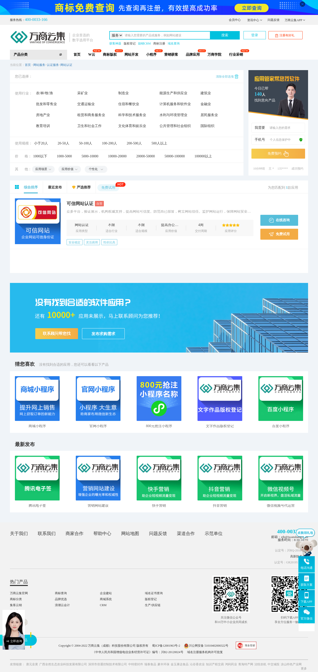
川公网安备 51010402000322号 (206, 645)
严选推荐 (84, 187)
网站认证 (66, 65)
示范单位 (214, 533)
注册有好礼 (284, 35)
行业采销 (236, 54)
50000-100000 (174, 156)
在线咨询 (279, 220)
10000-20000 (117, 156)
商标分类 (16, 599)
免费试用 (110, 186)
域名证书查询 (154, 593)
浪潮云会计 (62, 605)
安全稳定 (74, 242)
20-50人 (63, 143)
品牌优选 (61, 599)
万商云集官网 (19, 593)
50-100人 (85, 143)
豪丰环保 (163, 664)
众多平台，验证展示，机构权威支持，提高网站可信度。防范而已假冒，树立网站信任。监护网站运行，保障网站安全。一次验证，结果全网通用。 (160, 211)
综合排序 (31, 187)
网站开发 (131, 54)
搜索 (224, 35)
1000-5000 (64, 156)
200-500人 (134, 143)
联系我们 (47, 533)
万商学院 (214, 54)
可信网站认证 (85, 203)
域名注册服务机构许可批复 (205, 652)
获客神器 (115, 43)
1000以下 (40, 156)
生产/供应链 (152, 605)
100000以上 (203, 156)
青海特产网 (245, 664)
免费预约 (278, 154)
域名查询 (174, 43)
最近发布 (55, 187)
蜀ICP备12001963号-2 (166, 645)
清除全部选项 (227, 77)
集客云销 (16, 605)
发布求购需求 (103, 334)
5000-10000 (89, 156)
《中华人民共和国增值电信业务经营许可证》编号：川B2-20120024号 (137, 652)
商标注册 (159, 43)
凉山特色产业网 (291, 664)
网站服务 (39, 65)
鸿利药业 (231, 664)
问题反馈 (273, 20)
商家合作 (74, 533)
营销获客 (171, 54)
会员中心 (235, 20)
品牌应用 (193, 54)
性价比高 (109, 242)
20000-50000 (145, 156)
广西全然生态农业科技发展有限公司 (63, 664)
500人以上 (159, 143)
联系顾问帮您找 (57, 333)
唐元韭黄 (32, 664)
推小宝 (14, 611)
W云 (91, 54)
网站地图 (130, 533)
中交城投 (273, 664)
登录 (254, 35)
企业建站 (106, 593)
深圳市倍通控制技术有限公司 (107, 664)
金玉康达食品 (180, 664)
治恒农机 (260, 664)
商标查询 (61, 593)
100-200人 (109, 143)
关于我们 (19, 533)
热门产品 (19, 581)
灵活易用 (92, 242)
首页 (77, 54)
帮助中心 (102, 533)
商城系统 (106, 599)
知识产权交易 (215, 664)
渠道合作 (186, 533)
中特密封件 (135, 664)
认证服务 (53, 65)
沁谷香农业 (197, 664)
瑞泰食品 (150, 664)
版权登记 (130, 43)
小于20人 (41, 143)
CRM (103, 605)
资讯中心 (254, 20)
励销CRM (144, 43)
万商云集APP (295, 20)
